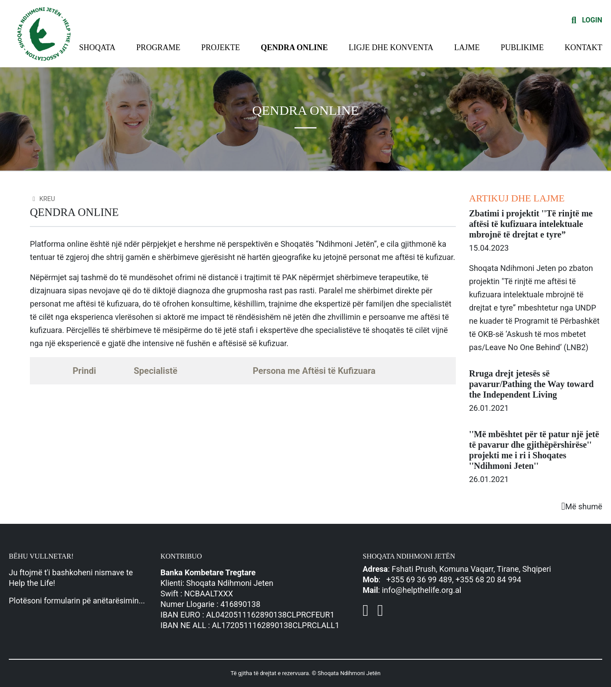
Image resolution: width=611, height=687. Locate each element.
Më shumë (581, 506)
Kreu (42, 199)
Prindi (84, 370)
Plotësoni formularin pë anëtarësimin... (77, 600)
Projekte (220, 47)
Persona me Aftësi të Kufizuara (314, 370)
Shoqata (97, 47)
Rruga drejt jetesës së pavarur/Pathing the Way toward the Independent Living (531, 384)
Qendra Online (294, 47)
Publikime (522, 47)
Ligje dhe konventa (391, 47)
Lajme (467, 47)
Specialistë (155, 370)
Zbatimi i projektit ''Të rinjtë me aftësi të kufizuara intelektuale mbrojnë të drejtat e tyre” (531, 223)
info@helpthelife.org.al (422, 590)
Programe (158, 47)
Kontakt (583, 47)
